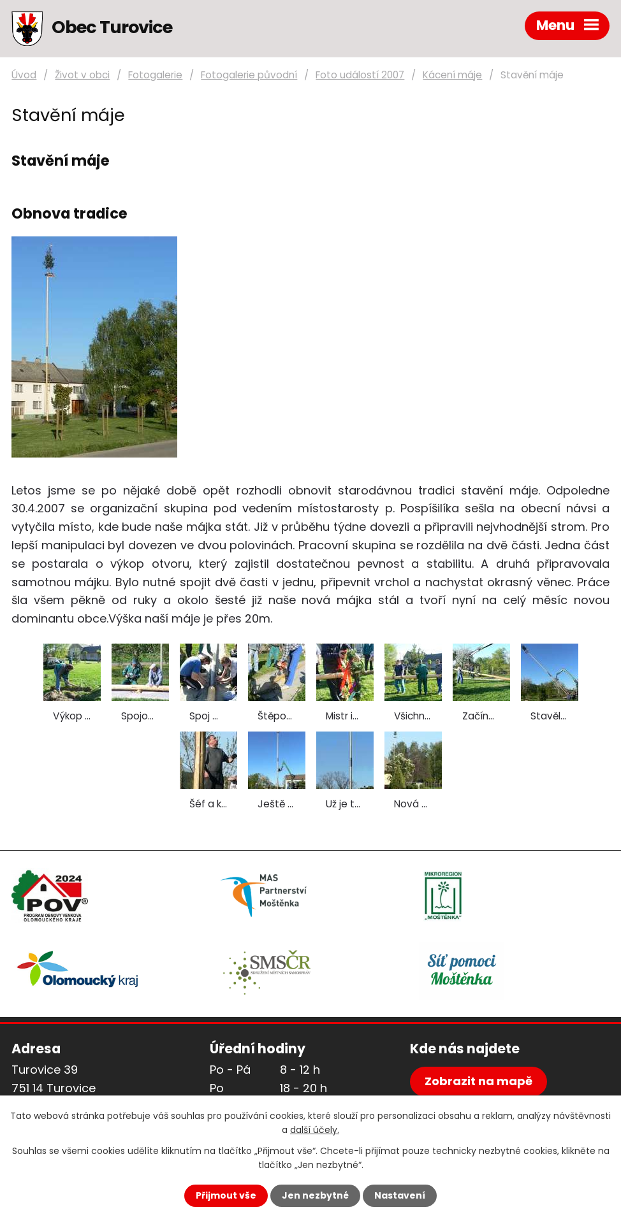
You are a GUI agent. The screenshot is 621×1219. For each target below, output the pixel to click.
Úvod (23, 75)
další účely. (314, 1129)
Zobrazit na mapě (478, 1081)
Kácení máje (452, 75)
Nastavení (399, 1195)
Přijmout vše (226, 1195)
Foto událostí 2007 (360, 75)
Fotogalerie (155, 75)
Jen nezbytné (315, 1195)
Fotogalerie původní (249, 75)
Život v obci (82, 75)
